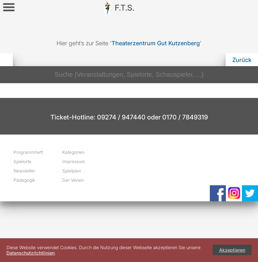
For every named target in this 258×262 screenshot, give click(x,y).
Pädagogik (24, 180)
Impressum (73, 161)
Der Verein (73, 180)
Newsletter (24, 170)
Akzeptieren (232, 250)
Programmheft (28, 152)
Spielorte (22, 161)
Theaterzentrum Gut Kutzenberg (155, 43)
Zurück (242, 60)
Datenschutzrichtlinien (30, 253)
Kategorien (73, 152)
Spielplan (71, 170)
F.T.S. (124, 8)
